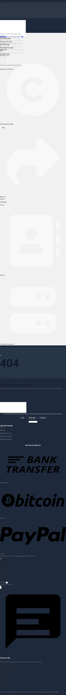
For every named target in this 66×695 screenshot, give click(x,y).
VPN (1, 51)
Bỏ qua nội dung (5, 1)
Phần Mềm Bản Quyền (6, 48)
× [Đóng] (6, 582)
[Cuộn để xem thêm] (0, 355)
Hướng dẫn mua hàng (6, 439)
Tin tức (2, 205)
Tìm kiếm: (3, 43)
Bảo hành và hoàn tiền (6, 436)
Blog (2, 127)
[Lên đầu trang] (0, 558)
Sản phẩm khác (4, 54)
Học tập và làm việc (6, 41)
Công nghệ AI (4, 38)
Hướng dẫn (3, 202)
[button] (4, 55)
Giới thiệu (2, 430)
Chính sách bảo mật (5, 433)
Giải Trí (2, 45)
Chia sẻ (2, 199)
